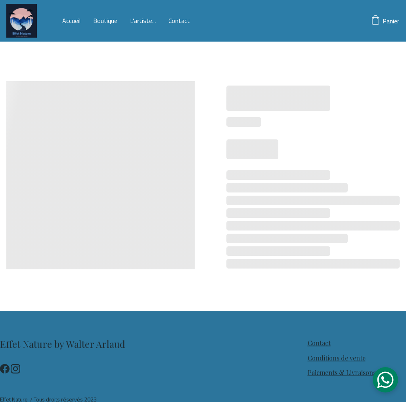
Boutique (105, 21)
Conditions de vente (337, 358)
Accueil (71, 21)
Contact (179, 21)
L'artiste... (143, 21)
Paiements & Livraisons (342, 373)
